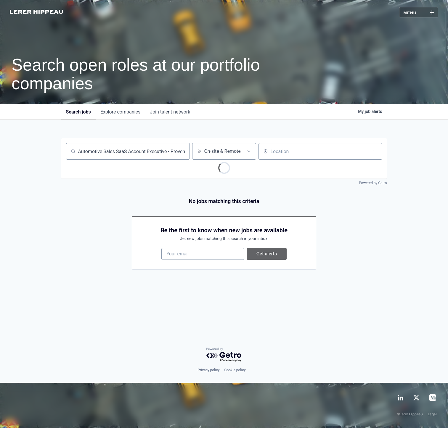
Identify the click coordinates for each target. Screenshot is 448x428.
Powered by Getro (373, 183)
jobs (78, 112)
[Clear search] (182, 151)
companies (120, 112)
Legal (432, 414)
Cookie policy (235, 370)
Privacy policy (208, 370)
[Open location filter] (374, 151)
